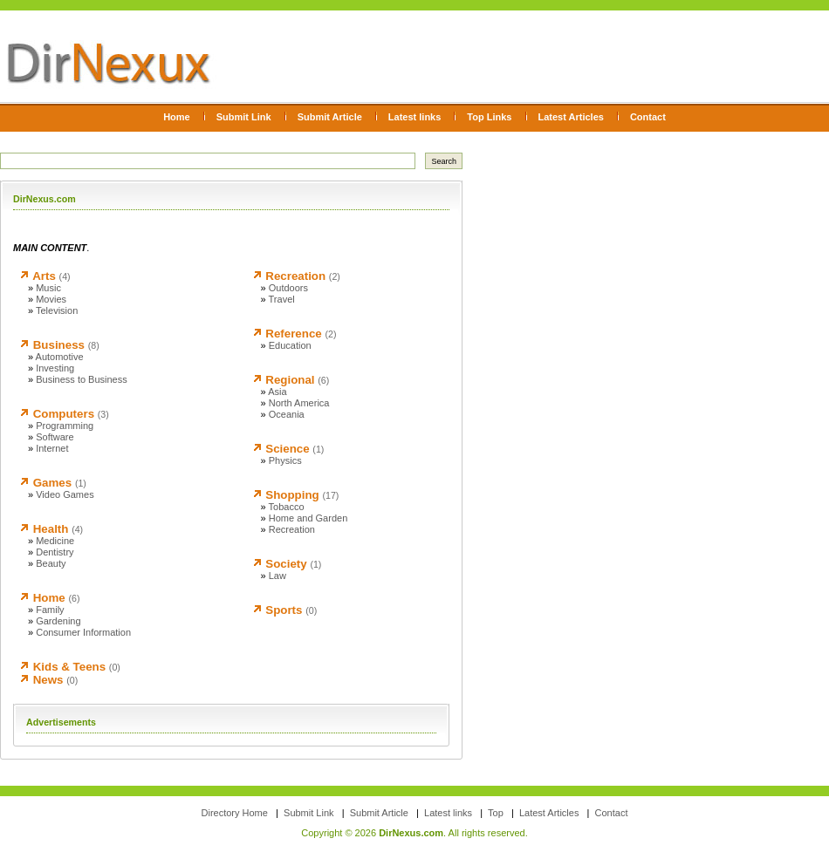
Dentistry (54, 552)
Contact (648, 117)
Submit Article (330, 117)
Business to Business (81, 379)
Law (277, 575)
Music (48, 288)
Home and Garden (308, 518)
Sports (283, 610)
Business (59, 344)
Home (176, 117)
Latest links (415, 117)
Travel (282, 299)
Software (54, 437)
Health (51, 528)
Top (496, 813)
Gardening (58, 621)
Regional (289, 379)
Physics (285, 460)
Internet (52, 448)
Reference (293, 333)
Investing (55, 368)
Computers (63, 413)
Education (290, 345)
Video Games (64, 494)
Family (50, 609)
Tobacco (287, 506)
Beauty (50, 563)
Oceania (287, 414)
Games (52, 482)
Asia (277, 391)
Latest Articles (571, 117)
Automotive (60, 356)
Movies (51, 299)
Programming (64, 425)
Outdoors (288, 288)
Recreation (295, 276)
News (48, 679)
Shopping (292, 494)
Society (285, 563)
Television (57, 310)
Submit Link (243, 117)
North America (299, 403)
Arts (44, 276)
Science (287, 448)
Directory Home (235, 813)
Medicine (55, 540)
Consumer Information (83, 632)
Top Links (489, 117)
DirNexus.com (411, 833)
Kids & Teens (69, 666)
